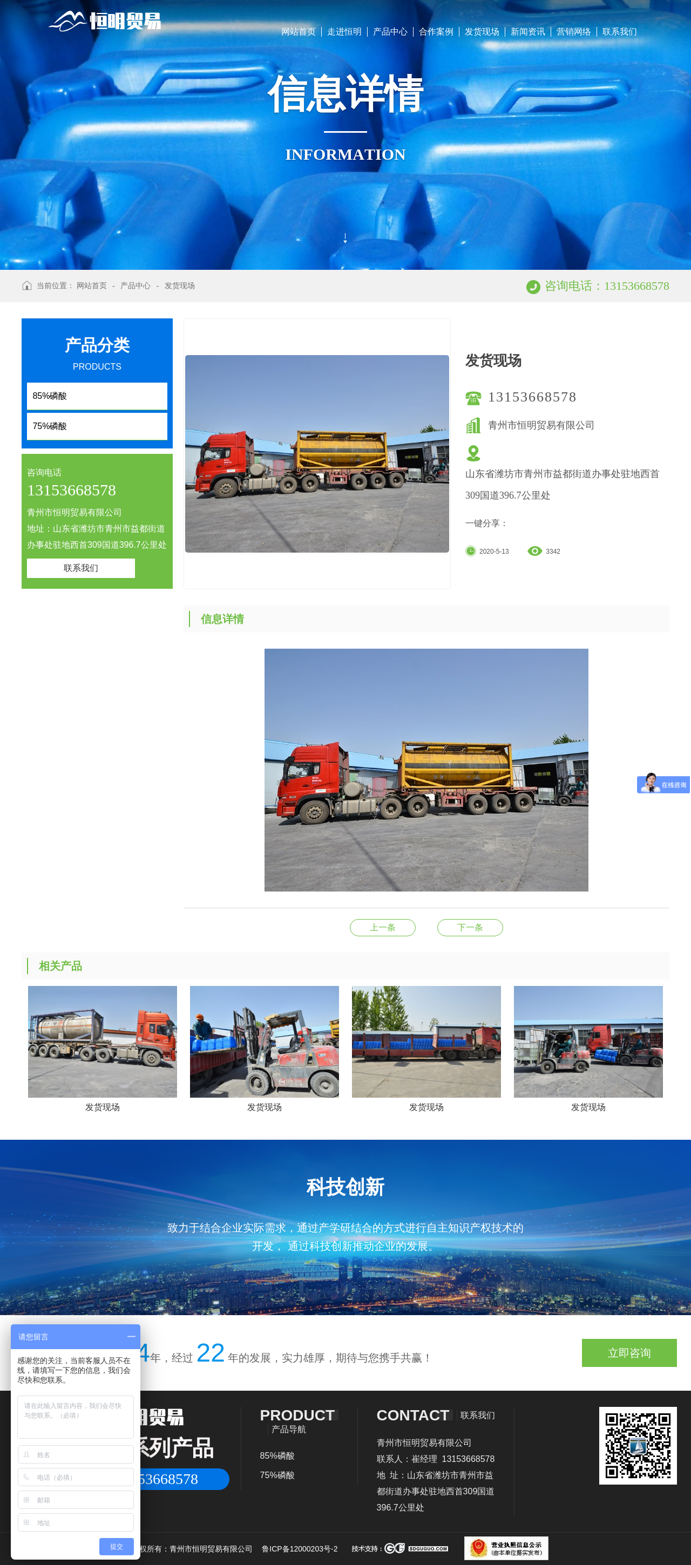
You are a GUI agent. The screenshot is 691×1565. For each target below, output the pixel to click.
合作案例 (436, 31)
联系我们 (619, 31)
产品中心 (390, 31)
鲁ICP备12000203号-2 (299, 1548)
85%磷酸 (277, 1455)
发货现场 (482, 31)
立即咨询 (629, 1353)
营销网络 (574, 31)
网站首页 (298, 31)
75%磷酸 (277, 1475)
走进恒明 (344, 31)
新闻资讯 (528, 31)
